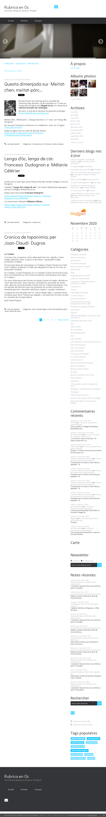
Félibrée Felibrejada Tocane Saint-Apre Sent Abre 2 (86, 317)
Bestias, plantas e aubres (80, 267)
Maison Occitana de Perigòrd (82, 363)
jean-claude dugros (80, 750)
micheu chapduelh (78, 758)
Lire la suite (75, 68)
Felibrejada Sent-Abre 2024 (81, 321)
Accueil (11, 20)
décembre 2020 (33, 63)
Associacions (75, 261)
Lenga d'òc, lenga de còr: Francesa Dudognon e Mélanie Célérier (35, 164)
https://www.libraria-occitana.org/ (34, 113)
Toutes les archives (77, 142)
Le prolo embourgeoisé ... (80, 182)
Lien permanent (12, 144)
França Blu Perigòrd (13, 127)
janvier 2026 (75, 124)
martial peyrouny (78, 746)
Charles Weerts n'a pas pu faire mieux (85, 193)
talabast (91, 758)
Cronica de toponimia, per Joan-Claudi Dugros (30, 240)
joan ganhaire (93, 738)
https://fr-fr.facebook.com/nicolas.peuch (24, 134)
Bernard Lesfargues (78, 264)
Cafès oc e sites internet (80, 279)
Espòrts (74, 313)
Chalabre (97, 169)
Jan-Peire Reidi (76, 330)
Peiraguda (75, 392)
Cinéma (73, 290)
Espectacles (75, 310)
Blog (72, 273)
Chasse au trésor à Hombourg (82, 200)
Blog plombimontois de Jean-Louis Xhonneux (86, 201)
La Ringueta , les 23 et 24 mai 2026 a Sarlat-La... (85, 605)
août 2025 (74, 139)
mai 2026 (74, 112)
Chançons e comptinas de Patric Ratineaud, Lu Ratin (83, 283)
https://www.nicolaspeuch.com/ (18, 133)
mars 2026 (75, 118)
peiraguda (89, 754)
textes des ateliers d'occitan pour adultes (83, 402)
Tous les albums (76, 99)
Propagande (75, 166)
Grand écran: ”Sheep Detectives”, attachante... (83, 186)
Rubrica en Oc (16, 7)
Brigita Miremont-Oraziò (80, 276)
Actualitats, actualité (78, 255)
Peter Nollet (75, 446)
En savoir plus (93, 815)
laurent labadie (78, 738)
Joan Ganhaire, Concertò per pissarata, (86, 342)
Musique (74, 372)
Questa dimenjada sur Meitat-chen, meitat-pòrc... (35, 87)
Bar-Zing (97, 182)
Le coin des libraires (78, 357)
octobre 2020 (8, 63)
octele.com (36, 222)
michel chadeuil (77, 742)
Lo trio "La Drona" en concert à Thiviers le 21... (85, 435)
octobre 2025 (76, 133)
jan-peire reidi (92, 742)
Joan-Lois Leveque (78, 348)
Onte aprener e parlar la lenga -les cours (84, 385)
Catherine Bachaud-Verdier (81, 458)
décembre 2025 (76, 127)
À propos (38, 20)
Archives (24, 20)
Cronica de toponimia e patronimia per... (84, 423)
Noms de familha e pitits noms (82, 375)
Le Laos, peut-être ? (78, 190)
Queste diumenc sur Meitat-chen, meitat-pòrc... (83, 583)
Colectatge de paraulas (79, 293)
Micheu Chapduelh (78, 366)
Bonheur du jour (92, 179)
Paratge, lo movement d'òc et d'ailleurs (86, 389)
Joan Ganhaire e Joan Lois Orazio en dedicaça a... (85, 639)
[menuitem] (10, 21)
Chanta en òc (76, 287)
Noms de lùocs (15, 311)
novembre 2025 (77, 130)
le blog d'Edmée (89, 187)
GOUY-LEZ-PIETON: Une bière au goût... (86, 172)
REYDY (73, 422)
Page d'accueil (20, 63)
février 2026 (75, 121)
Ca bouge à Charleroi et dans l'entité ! (83, 175)
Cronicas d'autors (77, 296)
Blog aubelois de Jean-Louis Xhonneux (83, 196)
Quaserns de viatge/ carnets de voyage (86, 398)
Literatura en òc (38, 144)
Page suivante (63, 320)
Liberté (92, 190)
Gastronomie (76, 327)
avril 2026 (74, 115)
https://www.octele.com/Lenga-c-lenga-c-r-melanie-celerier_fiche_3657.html (27, 206)
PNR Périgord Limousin (80, 395)
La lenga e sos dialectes (80, 354)
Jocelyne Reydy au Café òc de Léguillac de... (85, 673)
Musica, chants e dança (54, 144)
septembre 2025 (77, 136)
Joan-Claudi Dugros (40, 309)
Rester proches (76, 179)
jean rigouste (77, 754)
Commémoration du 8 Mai (81, 169)
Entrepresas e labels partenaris (83, 307)
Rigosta (73, 518)
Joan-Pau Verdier (77, 351)
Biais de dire (75, 270)
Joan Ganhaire (76, 339)
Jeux (72, 336)
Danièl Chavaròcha (78, 299)
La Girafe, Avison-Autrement (83, 162)
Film (72, 324)
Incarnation (88, 166)
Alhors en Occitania (78, 258)
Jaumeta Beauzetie (78, 333)
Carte (75, 542)
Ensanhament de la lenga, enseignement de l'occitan (81, 303)
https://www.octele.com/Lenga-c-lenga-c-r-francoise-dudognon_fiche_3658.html (27, 197)
